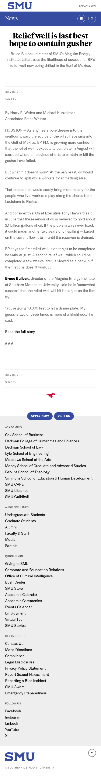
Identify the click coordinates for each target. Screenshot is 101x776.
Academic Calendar (21, 594)
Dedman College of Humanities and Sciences (42, 441)
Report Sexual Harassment (27, 674)
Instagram (13, 717)
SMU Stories (15, 625)
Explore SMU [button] (87, 5)
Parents (11, 545)
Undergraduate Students (25, 514)
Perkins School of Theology (27, 471)
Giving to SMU (17, 563)
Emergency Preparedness (26, 693)
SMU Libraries (16, 490)
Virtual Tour (14, 619)
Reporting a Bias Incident (25, 680)
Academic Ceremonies (23, 600)
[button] (92, 753)
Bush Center (15, 582)
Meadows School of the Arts (28, 459)
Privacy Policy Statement (25, 668)
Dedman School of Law (24, 447)
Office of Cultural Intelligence (29, 576)
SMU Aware (15, 686)
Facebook (13, 711)
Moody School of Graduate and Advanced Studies (45, 465)
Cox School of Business (24, 434)
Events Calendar (18, 606)
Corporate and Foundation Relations (34, 569)
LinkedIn (12, 723)
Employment (15, 613)
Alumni (11, 527)
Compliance (15, 655)
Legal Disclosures (19, 662)
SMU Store (14, 588)
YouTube (12, 729)
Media (10, 539)
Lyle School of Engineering (27, 453)
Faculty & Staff (17, 533)
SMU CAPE (14, 484)
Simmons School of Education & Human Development (49, 478)
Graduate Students (20, 520)
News (11, 18)
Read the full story (20, 331)
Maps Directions (18, 649)
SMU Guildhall (17, 496)
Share (9, 99)
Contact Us (14, 643)
